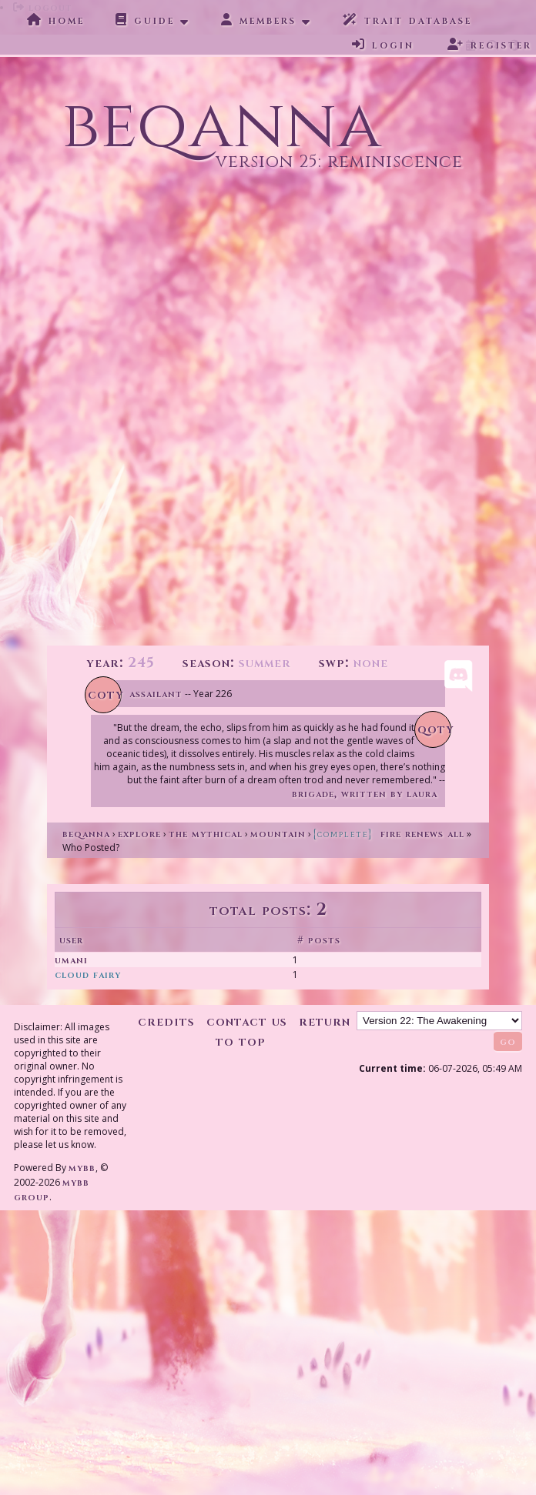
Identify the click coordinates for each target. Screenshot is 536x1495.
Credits (166, 1021)
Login (383, 44)
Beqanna (86, 833)
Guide (145, 20)
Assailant (156, 693)
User (71, 940)
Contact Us (246, 1021)
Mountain (278, 833)
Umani (71, 960)
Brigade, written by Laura (364, 793)
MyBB (82, 1167)
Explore (139, 833)
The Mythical (206, 833)
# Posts (318, 940)
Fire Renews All (388, 833)
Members (258, 20)
